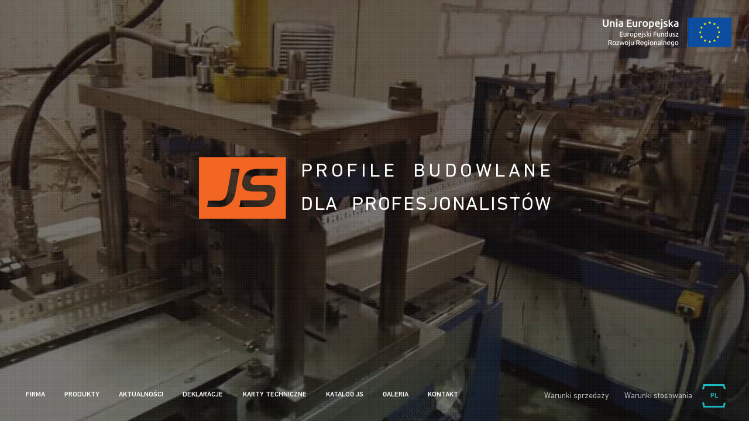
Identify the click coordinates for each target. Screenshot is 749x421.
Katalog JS (344, 394)
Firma (35, 394)
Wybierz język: (714, 396)
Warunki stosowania (658, 396)
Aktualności (141, 394)
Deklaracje (203, 394)
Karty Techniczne (275, 394)
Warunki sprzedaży (576, 396)
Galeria (395, 394)
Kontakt (443, 394)
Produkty (81, 394)
